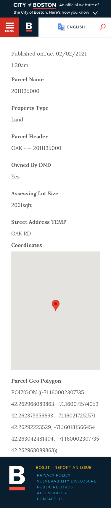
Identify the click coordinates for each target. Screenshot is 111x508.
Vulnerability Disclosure (66, 481)
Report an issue (64, 467)
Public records (55, 487)
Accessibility (52, 493)
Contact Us (50, 499)
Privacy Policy (54, 475)
